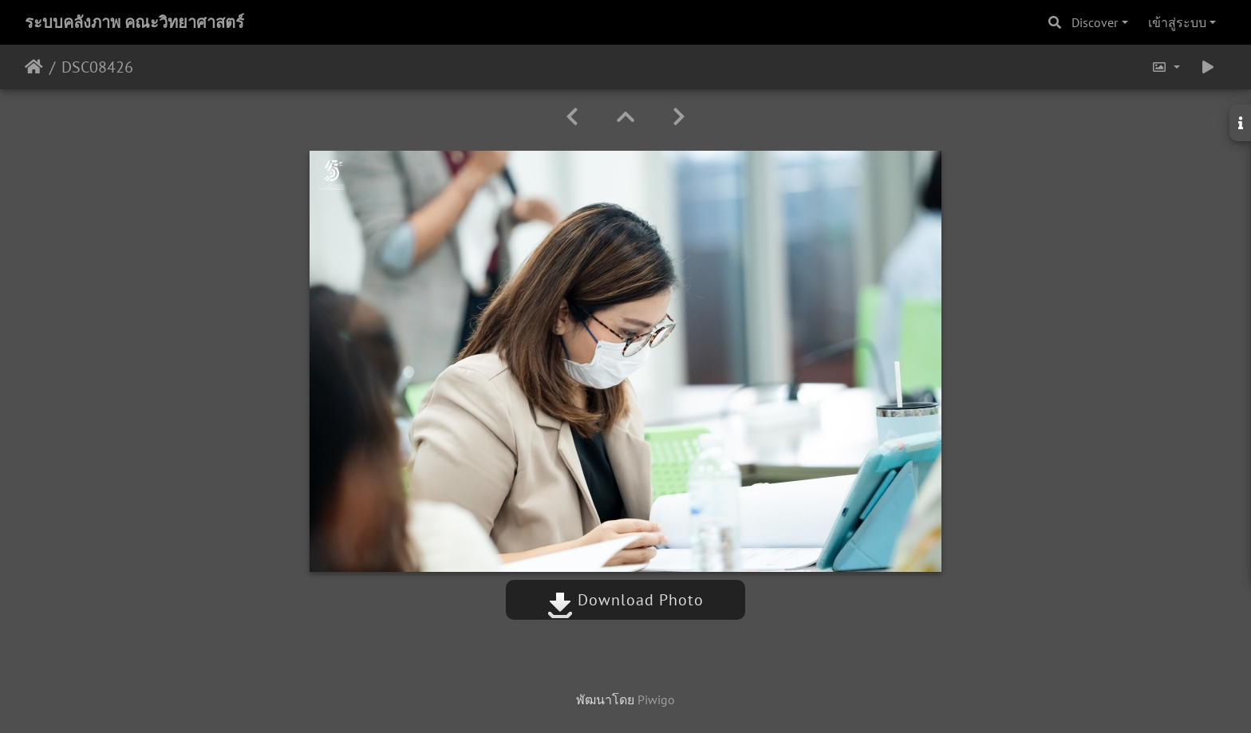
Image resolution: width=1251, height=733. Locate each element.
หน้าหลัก (34, 67)
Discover (1094, 22)
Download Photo (625, 599)
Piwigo (656, 699)
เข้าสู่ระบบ (1177, 22)
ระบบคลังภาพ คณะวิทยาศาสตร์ (134, 22)
